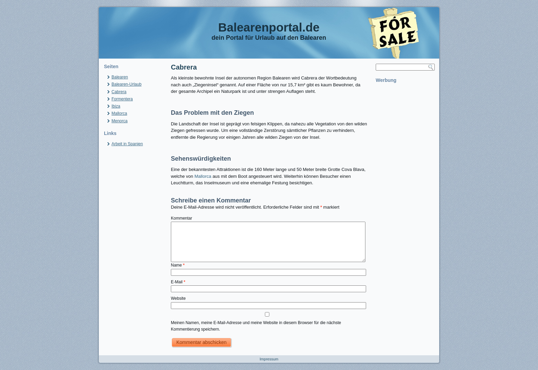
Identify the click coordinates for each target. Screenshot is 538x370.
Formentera (122, 99)
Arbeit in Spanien (127, 143)
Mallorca (119, 113)
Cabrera (119, 91)
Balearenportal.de (269, 27)
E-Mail (178, 282)
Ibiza (116, 106)
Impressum (269, 359)
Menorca (120, 121)
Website (178, 298)
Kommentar (181, 218)
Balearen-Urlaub (126, 84)
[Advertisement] (404, 189)
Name (178, 265)
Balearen (120, 77)
